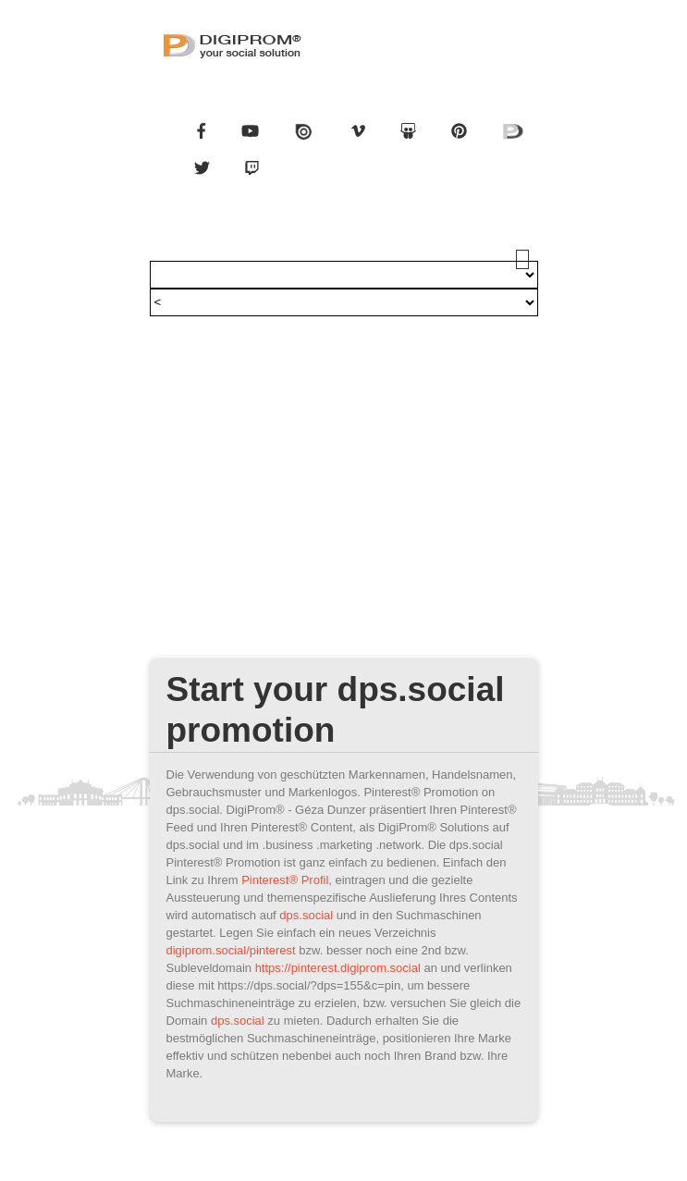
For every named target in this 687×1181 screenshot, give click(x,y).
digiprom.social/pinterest (231, 950)
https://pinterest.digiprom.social (338, 968)
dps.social (306, 915)
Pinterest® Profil (284, 880)
